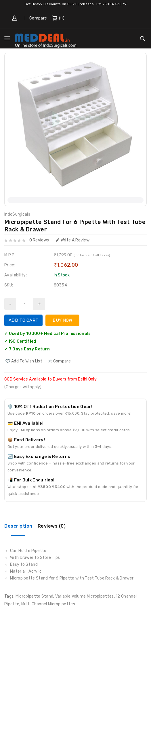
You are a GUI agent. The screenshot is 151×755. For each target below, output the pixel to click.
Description (18, 526)
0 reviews (39, 240)
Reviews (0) (52, 526)
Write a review (73, 240)
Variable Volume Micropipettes (84, 596)
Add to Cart (23, 320)
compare (62, 361)
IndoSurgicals (17, 214)
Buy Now (62, 320)
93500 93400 (52, 487)
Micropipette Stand (34, 596)
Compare (38, 18)
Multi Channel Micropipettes (48, 604)
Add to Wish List (26, 361)
